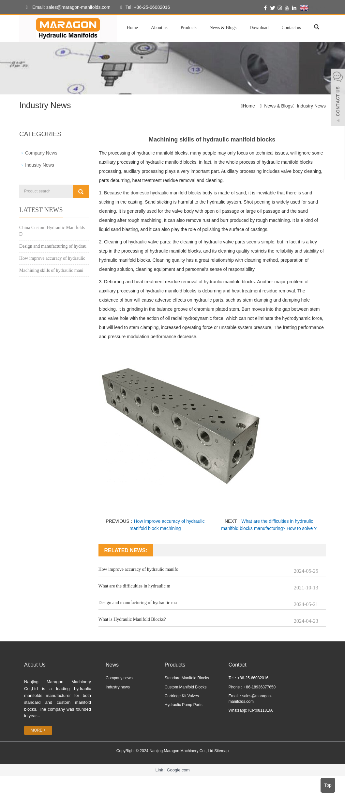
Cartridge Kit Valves (182, 695)
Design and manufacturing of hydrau (52, 246)
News (112, 664)
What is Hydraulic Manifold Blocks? (132, 619)
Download (258, 27)
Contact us (291, 27)
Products (189, 27)
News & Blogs (223, 27)
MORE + (38, 730)
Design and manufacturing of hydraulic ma (137, 602)
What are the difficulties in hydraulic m (134, 586)
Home (132, 27)
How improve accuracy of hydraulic (52, 258)
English (312, 8)
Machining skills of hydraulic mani (51, 270)
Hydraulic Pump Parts (183, 704)
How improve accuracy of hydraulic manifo (138, 569)
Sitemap (221, 751)
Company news (119, 678)
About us (159, 27)
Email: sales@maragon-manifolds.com (66, 7)
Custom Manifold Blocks (186, 687)
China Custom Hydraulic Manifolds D (52, 231)
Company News (41, 153)
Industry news (118, 687)
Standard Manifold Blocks (187, 678)
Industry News (311, 105)
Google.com (178, 769)
